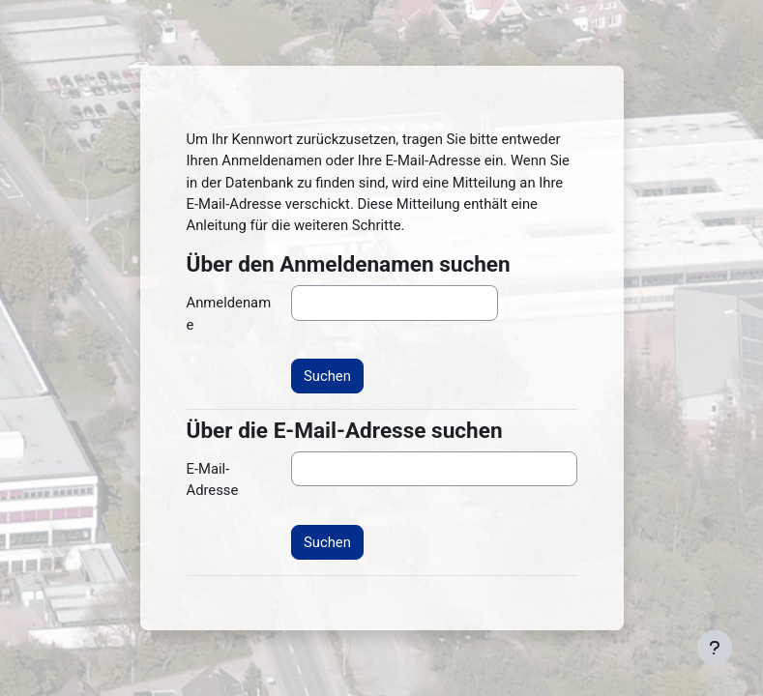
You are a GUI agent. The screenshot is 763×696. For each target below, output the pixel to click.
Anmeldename (229, 313)
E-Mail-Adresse (213, 479)
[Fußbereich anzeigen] (714, 647)
